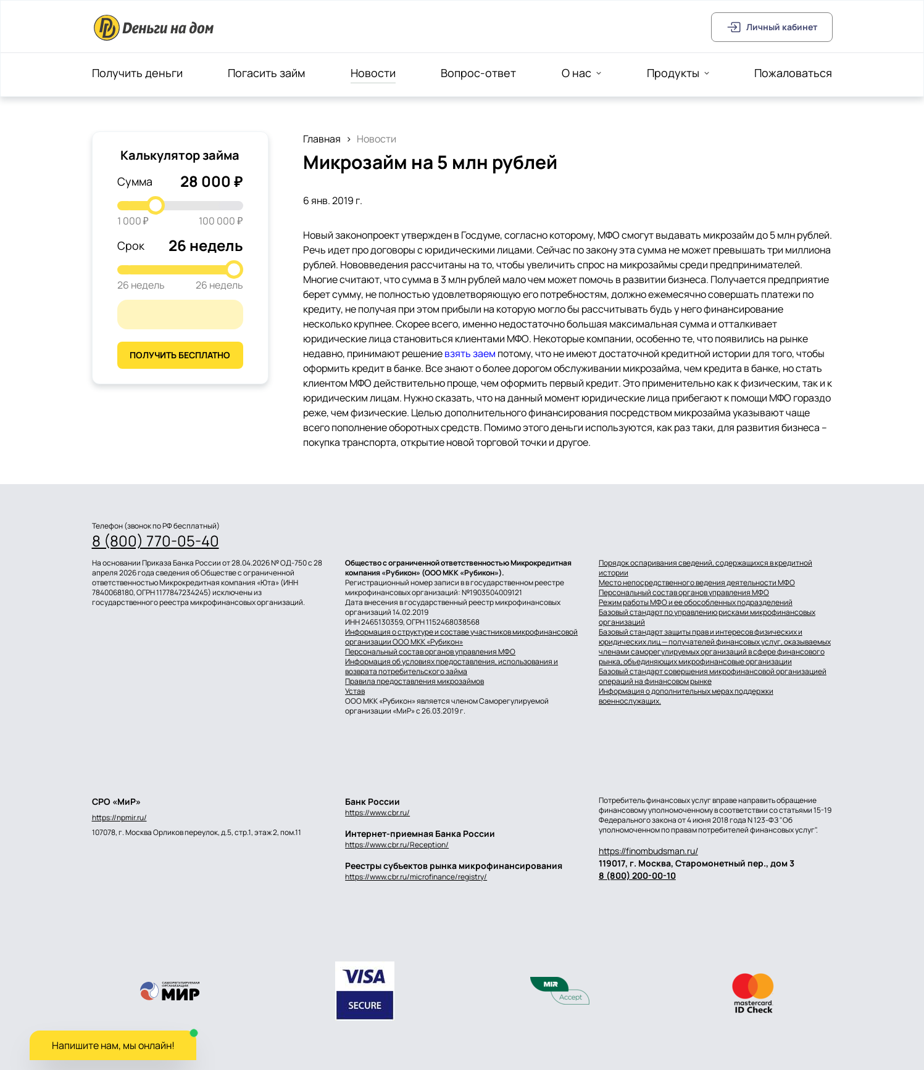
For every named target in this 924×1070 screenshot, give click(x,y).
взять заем (470, 353)
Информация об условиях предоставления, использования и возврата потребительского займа (451, 667)
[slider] (155, 205)
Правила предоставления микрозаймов (414, 681)
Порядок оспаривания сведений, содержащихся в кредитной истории (705, 568)
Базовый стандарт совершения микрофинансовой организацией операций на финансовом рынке (712, 676)
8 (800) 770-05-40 (155, 541)
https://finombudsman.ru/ (648, 851)
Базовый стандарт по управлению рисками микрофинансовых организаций (707, 617)
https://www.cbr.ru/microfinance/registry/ (416, 876)
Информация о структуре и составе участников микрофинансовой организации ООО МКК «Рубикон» (461, 637)
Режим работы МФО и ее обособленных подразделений (696, 602)
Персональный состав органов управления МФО (430, 652)
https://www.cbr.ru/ (377, 812)
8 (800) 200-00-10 (637, 875)
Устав (355, 691)
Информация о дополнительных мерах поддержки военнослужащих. (686, 696)
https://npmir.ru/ (119, 818)
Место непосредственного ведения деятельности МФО (697, 583)
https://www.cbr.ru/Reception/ (397, 844)
